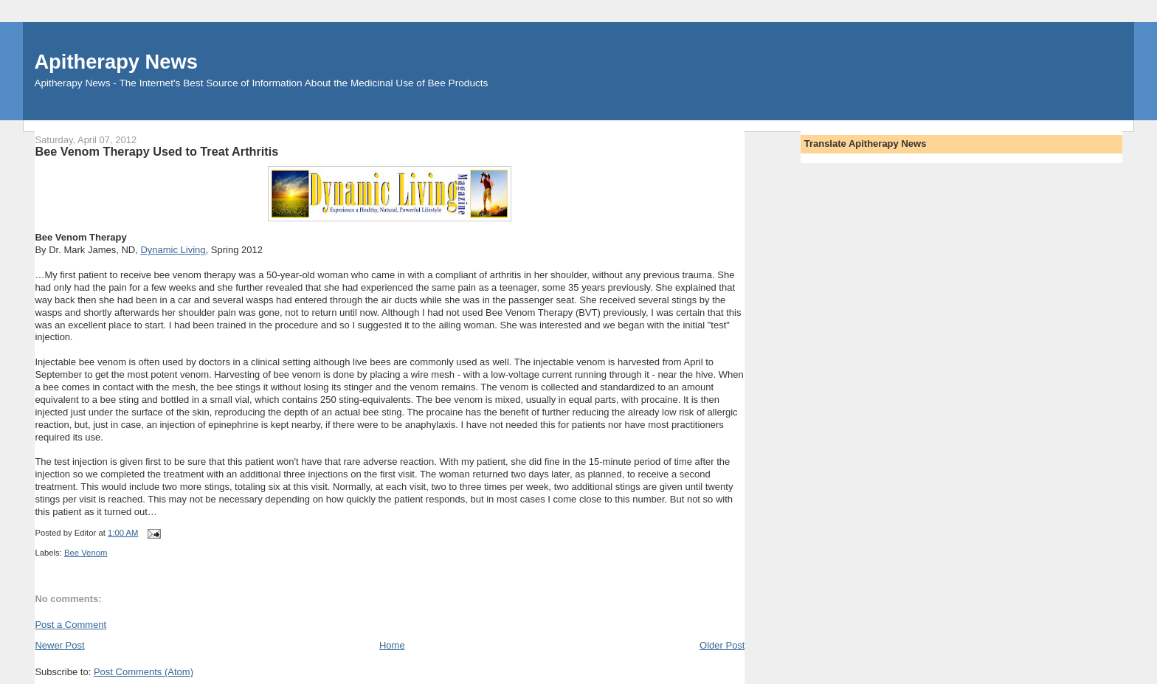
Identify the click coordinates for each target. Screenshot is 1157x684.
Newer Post (59, 645)
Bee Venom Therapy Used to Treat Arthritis (156, 151)
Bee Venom (85, 552)
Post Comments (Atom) (143, 671)
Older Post (722, 645)
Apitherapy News (115, 61)
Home (392, 645)
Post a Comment (70, 624)
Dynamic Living (172, 249)
